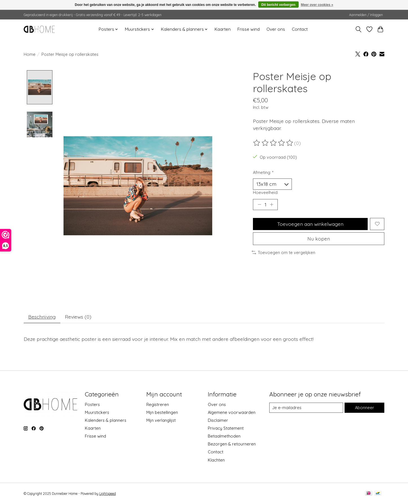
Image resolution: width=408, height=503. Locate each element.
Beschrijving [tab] (42, 317)
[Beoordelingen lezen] (273, 143)
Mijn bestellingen (162, 412)
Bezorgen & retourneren (232, 444)
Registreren (157, 404)
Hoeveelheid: (265, 192)
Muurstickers (97, 412)
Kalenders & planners (105, 420)
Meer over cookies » (317, 5)
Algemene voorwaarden (231, 412)
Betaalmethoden (224, 436)
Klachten (216, 460)
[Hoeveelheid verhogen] (271, 204)
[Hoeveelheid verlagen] (259, 204)
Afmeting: (263, 172)
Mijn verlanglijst (161, 420)
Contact (300, 29)
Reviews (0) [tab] (78, 317)
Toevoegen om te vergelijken (284, 252)
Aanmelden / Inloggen (366, 15)
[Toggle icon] (358, 29)
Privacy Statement (226, 428)
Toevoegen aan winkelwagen (310, 224)
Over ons (275, 29)
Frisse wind (248, 29)
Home (30, 54)
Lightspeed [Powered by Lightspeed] (107, 493)
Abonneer (364, 408)
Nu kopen (318, 238)
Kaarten (223, 29)
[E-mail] (306, 408)
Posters (92, 404)
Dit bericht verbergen (278, 5)
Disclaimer (218, 420)
